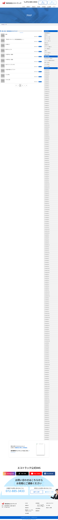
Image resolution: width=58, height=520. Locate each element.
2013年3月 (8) (47, 307)
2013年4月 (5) (47, 305)
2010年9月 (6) (47, 366)
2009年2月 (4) (47, 396)
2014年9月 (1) (47, 274)
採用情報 (44, 6)
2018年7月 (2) (47, 191)
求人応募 (42, 3)
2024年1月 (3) (47, 107)
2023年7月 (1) (47, 115)
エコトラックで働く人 (40, 506)
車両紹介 (34, 6)
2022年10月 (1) (47, 127)
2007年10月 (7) (47, 425)
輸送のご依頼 (51, 3)
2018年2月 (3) (47, 201)
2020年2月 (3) (47, 158)
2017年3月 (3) (47, 223)
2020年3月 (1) (47, 156)
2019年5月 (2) (47, 174)
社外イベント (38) (47, 38)
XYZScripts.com (33, 519)
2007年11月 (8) (47, 423)
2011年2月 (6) (47, 356)
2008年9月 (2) (47, 403)
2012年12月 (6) (47, 313)
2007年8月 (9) (47, 429)
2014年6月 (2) (47, 280)
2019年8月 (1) (47, 170)
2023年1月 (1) (47, 123)
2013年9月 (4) (47, 297)
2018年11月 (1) (47, 185)
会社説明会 (38, 508)
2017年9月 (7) (47, 211)
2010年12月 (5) (47, 360)
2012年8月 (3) (47, 321)
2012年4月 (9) (47, 329)
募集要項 (37, 510)
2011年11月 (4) (47, 339)
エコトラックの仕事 (40, 504)
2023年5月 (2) (47, 119)
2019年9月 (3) (47, 168)
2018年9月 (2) (47, 189)
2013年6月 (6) (47, 303)
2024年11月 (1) (47, 89)
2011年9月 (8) (47, 343)
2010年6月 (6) (47, 372)
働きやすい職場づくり (40, 505)
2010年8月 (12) (47, 368)
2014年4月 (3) (47, 284)
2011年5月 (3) (47, 350)
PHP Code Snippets (24, 519)
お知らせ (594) (47, 54)
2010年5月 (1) (47, 374)
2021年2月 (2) (47, 150)
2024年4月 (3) (47, 101)
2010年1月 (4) (47, 382)
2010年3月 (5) (47, 378)
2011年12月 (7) (47, 337)
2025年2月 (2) (47, 87)
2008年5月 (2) (47, 411)
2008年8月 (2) (47, 405)
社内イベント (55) (47, 36)
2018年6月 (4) (47, 193)
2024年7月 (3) (47, 97)
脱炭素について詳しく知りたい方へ (29, 510)
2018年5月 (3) (47, 195)
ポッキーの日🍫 (47, 66)
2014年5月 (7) (47, 282)
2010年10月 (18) (47, 364)
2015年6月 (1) (47, 258)
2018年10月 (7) (47, 187)
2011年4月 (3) (47, 352)
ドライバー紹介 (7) (47, 40)
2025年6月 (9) (47, 81)
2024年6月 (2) (47, 99)
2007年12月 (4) (47, 421)
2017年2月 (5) (47, 225)
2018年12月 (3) (47, 183)
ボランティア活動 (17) (48, 46)
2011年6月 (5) (47, 348)
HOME (23, 6)
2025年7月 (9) (47, 79)
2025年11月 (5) (47, 72)
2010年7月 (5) (47, 370)
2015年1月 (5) (47, 266)
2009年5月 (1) (47, 394)
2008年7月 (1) (47, 407)
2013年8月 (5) (47, 299)
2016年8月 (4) (47, 236)
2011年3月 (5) (47, 354)
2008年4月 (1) (47, 413)
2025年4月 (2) (47, 85)
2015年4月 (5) (47, 260)
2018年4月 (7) (47, 197)
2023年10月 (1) (47, 113)
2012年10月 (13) (47, 317)
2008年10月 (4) (47, 401)
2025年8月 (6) (47, 77)
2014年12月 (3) (47, 268)
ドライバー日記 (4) (47, 52)
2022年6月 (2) (47, 132)
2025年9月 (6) (47, 75)
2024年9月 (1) (47, 93)
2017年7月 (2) (47, 215)
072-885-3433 (30, 2)
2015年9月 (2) (47, 254)
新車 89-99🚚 (47, 62)
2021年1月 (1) (47, 152)
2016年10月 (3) (47, 233)
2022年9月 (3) (47, 128)
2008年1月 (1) (47, 419)
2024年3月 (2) (47, 103)
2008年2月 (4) (47, 417)
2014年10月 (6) (47, 272)
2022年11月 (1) (47, 125)
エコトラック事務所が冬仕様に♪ (50, 60)
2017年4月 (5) (47, 221)
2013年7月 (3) (47, 301)
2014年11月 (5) (47, 270)
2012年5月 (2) (47, 327)
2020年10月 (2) (47, 154)
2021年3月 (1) (47, 148)
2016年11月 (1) (47, 231)
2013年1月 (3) (47, 311)
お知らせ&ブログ (49, 503)
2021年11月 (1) (47, 138)
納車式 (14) (46, 42)
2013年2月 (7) (47, 309)
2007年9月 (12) (47, 427)
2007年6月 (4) (47, 433)
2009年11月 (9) (47, 386)
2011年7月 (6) (47, 346)
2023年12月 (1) (47, 109)
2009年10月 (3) (47, 388)
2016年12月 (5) (47, 229)
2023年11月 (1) (47, 111)
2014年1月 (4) (47, 289)
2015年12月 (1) (47, 252)
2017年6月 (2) (47, 217)
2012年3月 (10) (47, 331)
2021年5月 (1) (47, 144)
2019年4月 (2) (47, 176)
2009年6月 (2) (47, 392)
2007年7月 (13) (47, 431)
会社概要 (49, 6)
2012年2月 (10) (47, 333)
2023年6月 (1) (47, 117)
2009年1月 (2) (47, 398)
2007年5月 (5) (47, 435)
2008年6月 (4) (47, 409)
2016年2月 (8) (47, 248)
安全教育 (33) (47, 44)
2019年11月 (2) (47, 164)
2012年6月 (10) (47, 325)
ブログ (54, 6)
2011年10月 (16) (47, 341)
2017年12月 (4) (47, 205)
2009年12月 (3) (47, 384)
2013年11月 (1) (47, 293)
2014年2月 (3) (47, 288)
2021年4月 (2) (47, 146)
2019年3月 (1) (47, 178)
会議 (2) (46, 50)
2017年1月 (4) (47, 227)
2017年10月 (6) (47, 209)
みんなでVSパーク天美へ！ (49, 58)
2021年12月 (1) (47, 136)
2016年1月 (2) (47, 250)
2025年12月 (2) (47, 70)
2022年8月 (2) (47, 130)
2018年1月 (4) (47, 203)
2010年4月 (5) (47, 376)
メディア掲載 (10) (47, 48)
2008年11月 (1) (47, 399)
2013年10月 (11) (47, 295)
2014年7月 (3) (47, 278)
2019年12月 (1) (47, 162)
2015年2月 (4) (47, 264)
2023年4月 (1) (47, 121)
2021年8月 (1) (47, 140)
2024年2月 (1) (47, 105)
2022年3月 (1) (47, 134)
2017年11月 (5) (47, 207)
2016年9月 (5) (47, 235)
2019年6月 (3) (47, 172)
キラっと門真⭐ (47, 64)
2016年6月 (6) (47, 240)
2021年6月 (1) (47, 142)
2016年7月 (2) (47, 238)
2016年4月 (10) (47, 244)
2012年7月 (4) (47, 323)
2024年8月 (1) (47, 95)
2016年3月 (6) (47, 246)
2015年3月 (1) (47, 262)
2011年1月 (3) (47, 358)
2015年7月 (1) (47, 256)
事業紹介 (28, 6)
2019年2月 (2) (47, 180)
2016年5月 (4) (47, 242)
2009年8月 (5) (47, 390)
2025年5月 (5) (47, 83)
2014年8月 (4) (47, 276)
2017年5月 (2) (47, 219)
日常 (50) (46, 34)
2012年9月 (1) (47, 319)
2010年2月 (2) (47, 380)
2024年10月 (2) (47, 91)
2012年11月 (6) (47, 315)
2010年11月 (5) (47, 362)
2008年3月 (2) (47, 415)
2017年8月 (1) (47, 213)
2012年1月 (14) (47, 335)
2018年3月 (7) (47, 199)
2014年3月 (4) (47, 286)
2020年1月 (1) (47, 160)
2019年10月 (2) (47, 166)
